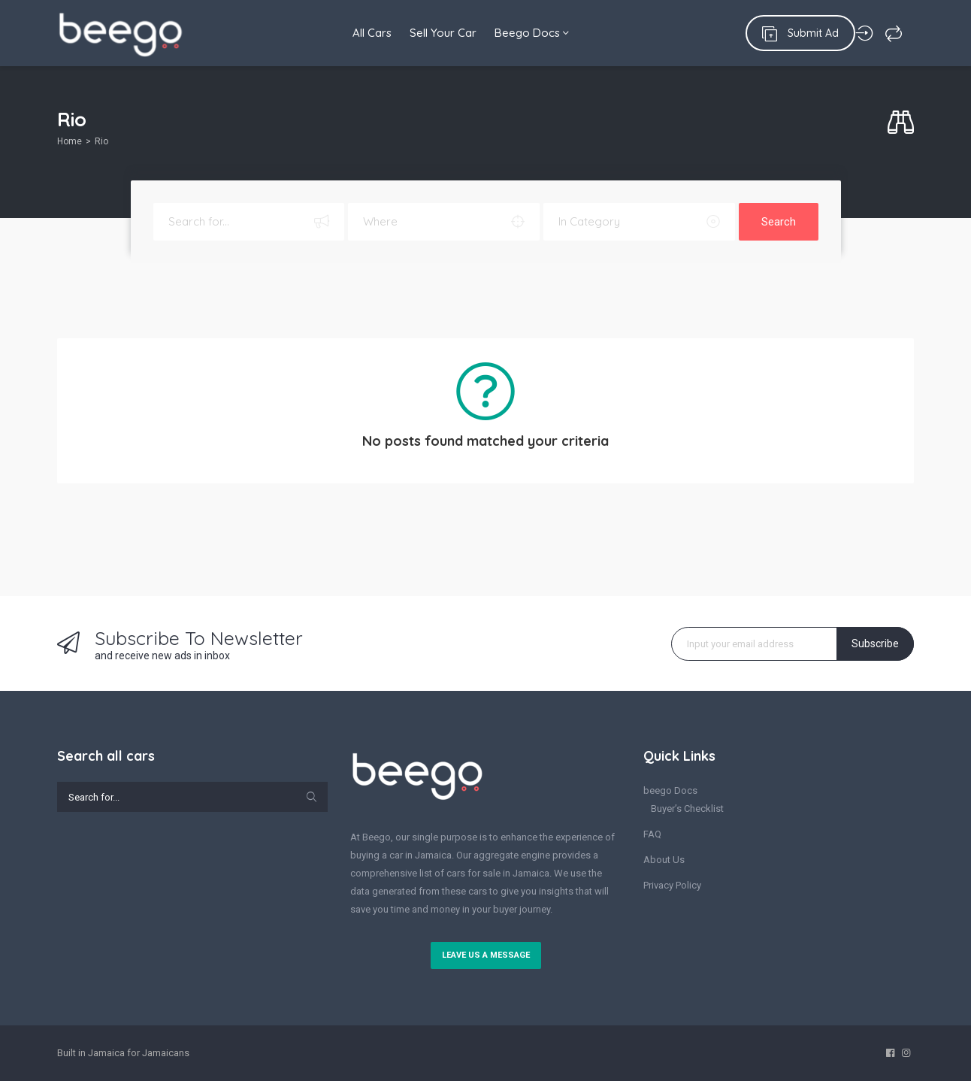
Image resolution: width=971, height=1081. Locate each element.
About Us (664, 859)
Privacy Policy (672, 885)
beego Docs (670, 790)
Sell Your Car (438, 33)
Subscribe (875, 643)
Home (69, 141)
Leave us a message (486, 955)
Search (778, 222)
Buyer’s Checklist (687, 808)
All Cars (363, 33)
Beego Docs (532, 33)
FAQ (652, 834)
